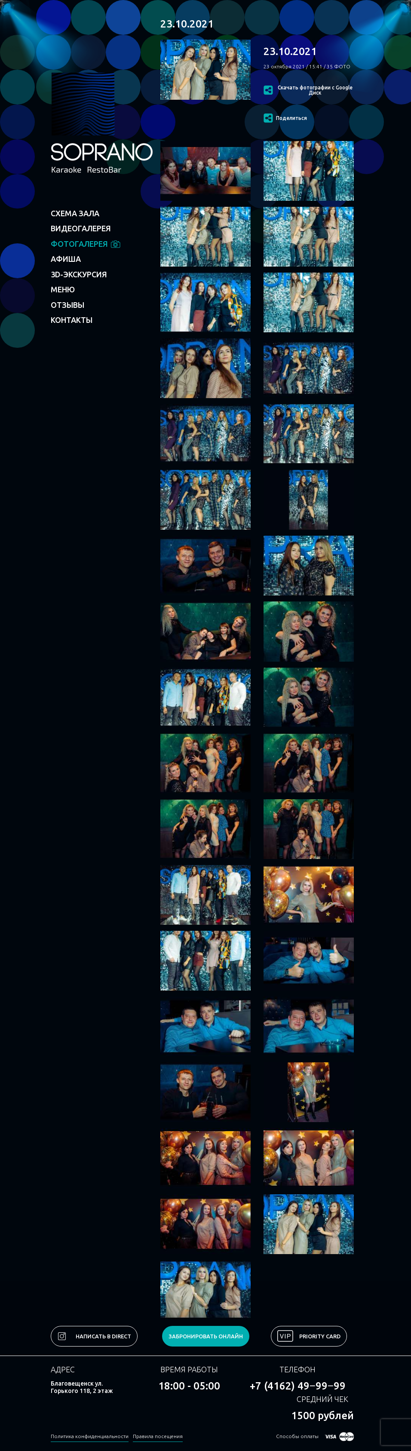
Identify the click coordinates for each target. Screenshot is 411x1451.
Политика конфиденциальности (90, 1436)
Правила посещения (158, 1436)
